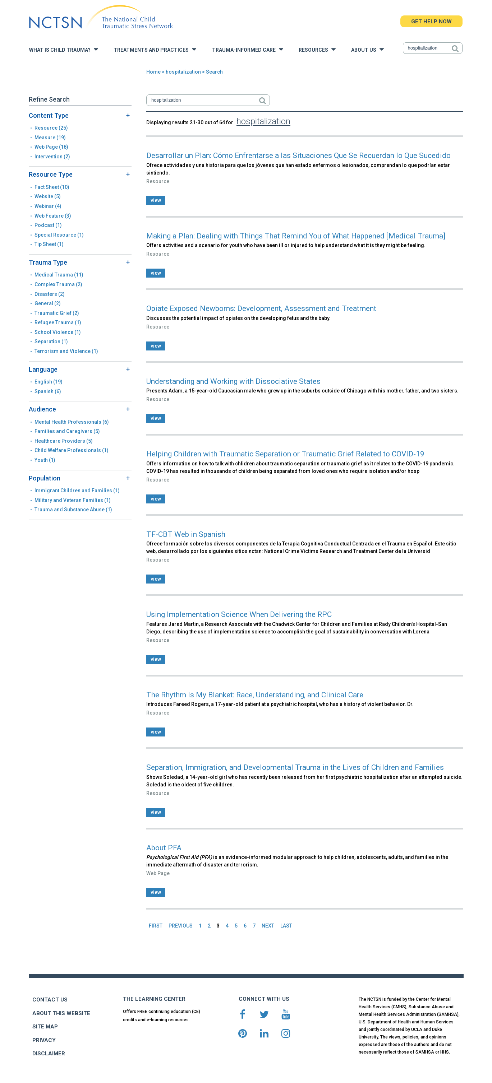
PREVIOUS (181, 926)
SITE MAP (45, 1026)
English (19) (49, 382)
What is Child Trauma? (63, 49)
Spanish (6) (48, 391)
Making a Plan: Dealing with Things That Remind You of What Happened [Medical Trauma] (295, 236)
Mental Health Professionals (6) (72, 422)
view (156, 200)
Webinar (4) (48, 206)
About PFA (163, 847)
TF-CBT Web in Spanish (185, 534)
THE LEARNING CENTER (154, 999)
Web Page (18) (51, 147)
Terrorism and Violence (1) (66, 351)
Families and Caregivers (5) (67, 431)
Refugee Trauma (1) (58, 322)
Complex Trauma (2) (58, 284)
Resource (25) (51, 128)
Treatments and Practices (155, 49)
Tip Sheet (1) (49, 244)
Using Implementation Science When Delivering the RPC (239, 614)
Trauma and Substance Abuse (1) (73, 509)
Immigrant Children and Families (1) (77, 490)
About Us (367, 49)
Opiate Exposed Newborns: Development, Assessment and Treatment (261, 308)
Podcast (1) (48, 225)
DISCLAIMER (48, 1053)
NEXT (268, 926)
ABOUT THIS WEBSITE (61, 1013)
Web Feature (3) (53, 216)
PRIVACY (44, 1040)
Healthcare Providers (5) (64, 441)
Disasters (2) (50, 294)
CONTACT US (50, 999)
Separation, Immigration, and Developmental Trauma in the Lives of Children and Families (295, 767)
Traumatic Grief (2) (57, 313)
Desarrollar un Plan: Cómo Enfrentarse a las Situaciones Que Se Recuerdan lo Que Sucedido (298, 155)
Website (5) (48, 196)
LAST (286, 926)
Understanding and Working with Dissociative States (233, 381)
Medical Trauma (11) (59, 275)
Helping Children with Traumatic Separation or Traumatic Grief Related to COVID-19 (285, 454)
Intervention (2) (52, 156)
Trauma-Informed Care (247, 49)
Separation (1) (51, 341)
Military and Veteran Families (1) (73, 500)
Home (153, 72)
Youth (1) (45, 460)
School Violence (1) (58, 332)
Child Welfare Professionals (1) (72, 450)
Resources (317, 49)
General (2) (48, 303)
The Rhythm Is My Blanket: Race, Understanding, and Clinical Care (254, 695)
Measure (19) (50, 137)
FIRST (155, 926)
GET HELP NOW (431, 21)
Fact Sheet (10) (52, 187)
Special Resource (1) (59, 235)
